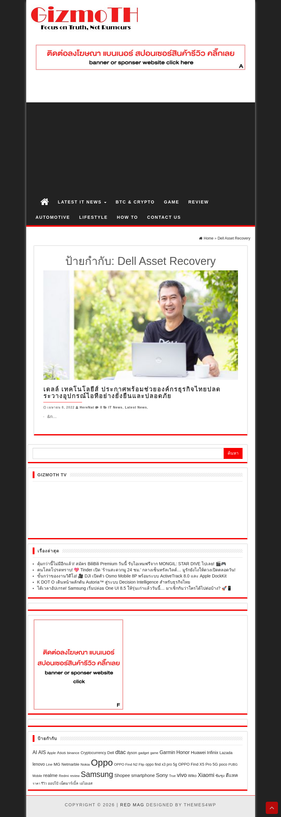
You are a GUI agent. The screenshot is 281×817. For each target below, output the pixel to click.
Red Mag (132, 804)
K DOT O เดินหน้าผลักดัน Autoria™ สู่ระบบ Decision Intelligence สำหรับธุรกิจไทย (113, 582)
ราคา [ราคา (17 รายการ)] (36, 783)
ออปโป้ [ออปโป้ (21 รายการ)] (53, 783)
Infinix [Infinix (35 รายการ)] (212, 752)
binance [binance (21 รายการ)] (73, 753)
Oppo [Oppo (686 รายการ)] (102, 762)
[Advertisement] (140, 148)
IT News (115, 407)
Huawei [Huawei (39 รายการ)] (198, 752)
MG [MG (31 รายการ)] (57, 764)
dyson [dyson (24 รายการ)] (132, 753)
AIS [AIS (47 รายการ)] (42, 752)
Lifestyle (93, 217)
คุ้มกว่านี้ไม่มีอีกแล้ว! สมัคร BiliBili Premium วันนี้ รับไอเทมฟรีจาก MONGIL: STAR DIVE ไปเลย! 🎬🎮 (131, 563)
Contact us (164, 217)
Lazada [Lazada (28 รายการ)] (225, 752)
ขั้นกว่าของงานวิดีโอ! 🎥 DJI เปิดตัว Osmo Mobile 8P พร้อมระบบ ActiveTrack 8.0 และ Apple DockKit (132, 575)
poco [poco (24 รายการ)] (223, 764)
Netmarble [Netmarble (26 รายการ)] (70, 764)
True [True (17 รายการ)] (172, 776)
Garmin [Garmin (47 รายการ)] (167, 752)
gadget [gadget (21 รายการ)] (143, 753)
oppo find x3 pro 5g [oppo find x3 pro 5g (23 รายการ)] (161, 764)
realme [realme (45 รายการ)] (50, 775)
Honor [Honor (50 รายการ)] (183, 752)
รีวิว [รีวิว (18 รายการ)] (44, 783)
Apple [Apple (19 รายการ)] (51, 753)
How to (127, 217)
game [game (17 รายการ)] (154, 753)
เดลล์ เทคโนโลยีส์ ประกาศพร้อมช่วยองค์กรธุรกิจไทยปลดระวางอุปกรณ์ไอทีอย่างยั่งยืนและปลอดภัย (132, 392)
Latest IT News (82, 202)
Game (171, 202)
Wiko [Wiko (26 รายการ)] (192, 776)
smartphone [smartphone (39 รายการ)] (143, 775)
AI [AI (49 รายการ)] (35, 752)
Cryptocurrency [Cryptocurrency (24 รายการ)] (93, 753)
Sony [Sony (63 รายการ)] (162, 775)
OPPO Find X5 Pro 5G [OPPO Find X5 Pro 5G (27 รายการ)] (198, 764)
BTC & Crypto (135, 202)
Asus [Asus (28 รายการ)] (61, 752)
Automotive (53, 217)
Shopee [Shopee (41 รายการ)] (122, 775)
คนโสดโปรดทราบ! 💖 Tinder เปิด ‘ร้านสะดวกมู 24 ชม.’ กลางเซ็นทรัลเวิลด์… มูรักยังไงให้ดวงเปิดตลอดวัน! (136, 569)
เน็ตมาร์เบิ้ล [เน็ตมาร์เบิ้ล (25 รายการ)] (68, 783)
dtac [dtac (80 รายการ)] (120, 752)
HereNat (87, 407)
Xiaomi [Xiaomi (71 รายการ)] (206, 775)
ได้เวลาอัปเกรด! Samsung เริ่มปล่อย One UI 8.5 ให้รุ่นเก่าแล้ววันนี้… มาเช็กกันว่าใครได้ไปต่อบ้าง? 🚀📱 (134, 588)
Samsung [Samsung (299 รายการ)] (97, 774)
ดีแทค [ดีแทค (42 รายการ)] (232, 775)
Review (198, 202)
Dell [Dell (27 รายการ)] (110, 752)
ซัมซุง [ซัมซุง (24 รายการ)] (220, 776)
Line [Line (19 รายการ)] (49, 764)
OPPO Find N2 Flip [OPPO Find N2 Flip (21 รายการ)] (129, 764)
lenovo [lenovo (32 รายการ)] (39, 764)
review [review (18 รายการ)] (74, 776)
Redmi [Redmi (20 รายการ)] (64, 776)
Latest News (136, 407)
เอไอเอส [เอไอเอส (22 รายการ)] (86, 783)
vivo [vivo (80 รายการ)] (182, 775)
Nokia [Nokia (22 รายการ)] (85, 764)
